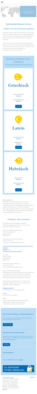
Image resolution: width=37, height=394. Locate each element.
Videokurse (6, 344)
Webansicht (32, 377)
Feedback (21, 359)
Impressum (4, 389)
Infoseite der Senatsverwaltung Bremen (12, 251)
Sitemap (12, 377)
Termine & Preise (7, 324)
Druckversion (6, 377)
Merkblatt (5, 249)
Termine (18, 106)
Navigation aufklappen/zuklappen (18, 2)
